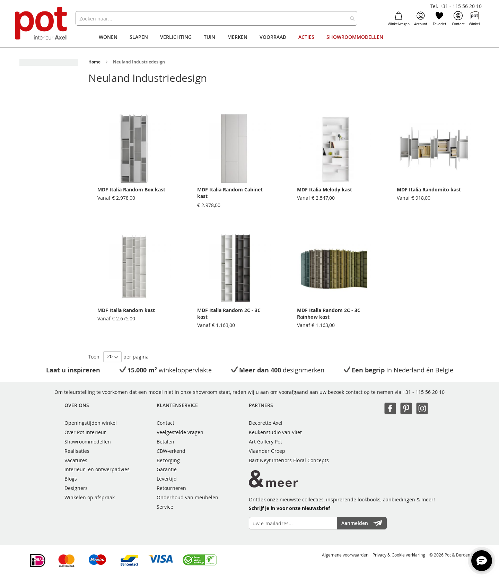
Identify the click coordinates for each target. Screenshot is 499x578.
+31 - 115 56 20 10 (424, 392)
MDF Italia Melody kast (324, 189)
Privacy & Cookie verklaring (399, 555)
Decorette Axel (265, 423)
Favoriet (439, 18)
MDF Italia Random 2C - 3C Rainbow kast (328, 313)
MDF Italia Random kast (126, 310)
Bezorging (168, 460)
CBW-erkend (171, 451)
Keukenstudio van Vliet (275, 432)
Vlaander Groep (267, 451)
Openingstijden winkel (90, 423)
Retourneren (171, 488)
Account (420, 18)
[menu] (249, 37)
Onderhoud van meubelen (187, 497)
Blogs (70, 478)
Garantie (167, 469)
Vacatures (75, 460)
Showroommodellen (87, 441)
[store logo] (42, 24)
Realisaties (76, 451)
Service (165, 506)
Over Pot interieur (85, 432)
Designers (76, 488)
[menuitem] (108, 37)
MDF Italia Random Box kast (131, 189)
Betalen (165, 441)
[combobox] (216, 18)
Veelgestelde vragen (180, 432)
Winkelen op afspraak (89, 497)
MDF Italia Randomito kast (429, 189)
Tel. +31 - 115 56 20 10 (456, 6)
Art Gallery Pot (265, 441)
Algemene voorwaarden (345, 555)
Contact (458, 18)
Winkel (474, 18)
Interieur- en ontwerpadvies (97, 469)
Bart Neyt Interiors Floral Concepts (289, 460)
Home (94, 62)
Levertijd (167, 478)
